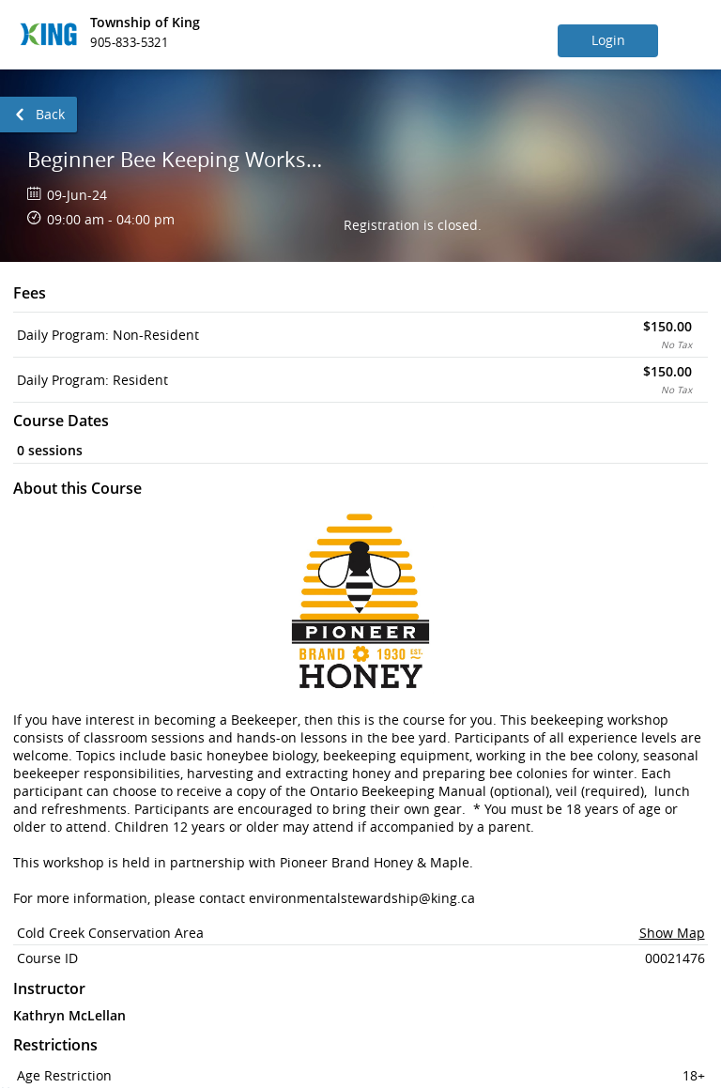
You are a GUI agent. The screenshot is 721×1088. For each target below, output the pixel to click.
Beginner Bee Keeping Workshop (177, 159)
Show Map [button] (672, 933)
